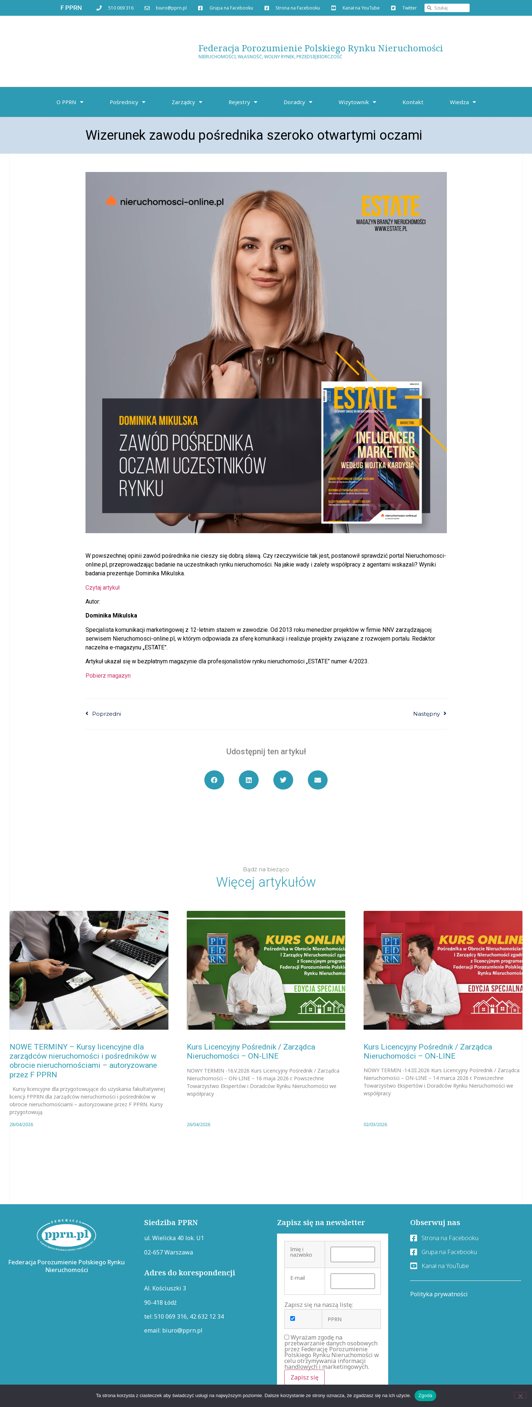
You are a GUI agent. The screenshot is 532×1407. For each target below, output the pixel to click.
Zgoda (425, 1395)
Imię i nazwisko (301, 1252)
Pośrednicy (127, 102)
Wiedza (463, 102)
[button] (214, 779)
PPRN (335, 1319)
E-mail (297, 1277)
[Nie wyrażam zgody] (520, 1395)
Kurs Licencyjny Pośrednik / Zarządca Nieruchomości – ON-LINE (251, 1051)
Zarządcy (187, 102)
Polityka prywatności (439, 1294)
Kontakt (412, 102)
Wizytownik (357, 102)
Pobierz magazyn (108, 675)
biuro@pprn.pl (182, 1330)
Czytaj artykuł (102, 587)
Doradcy (298, 102)
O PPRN (70, 102)
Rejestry (243, 102)
